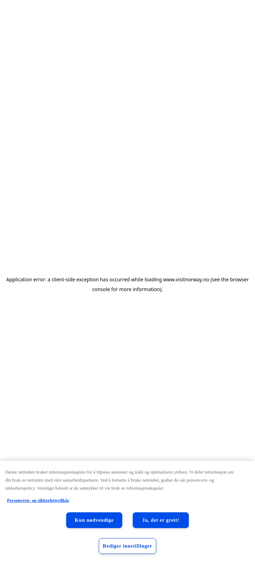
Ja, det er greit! (160, 520)
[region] (127, 512)
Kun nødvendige (94, 520)
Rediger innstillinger (127, 546)
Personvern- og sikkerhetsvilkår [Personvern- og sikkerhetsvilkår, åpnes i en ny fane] (38, 500)
